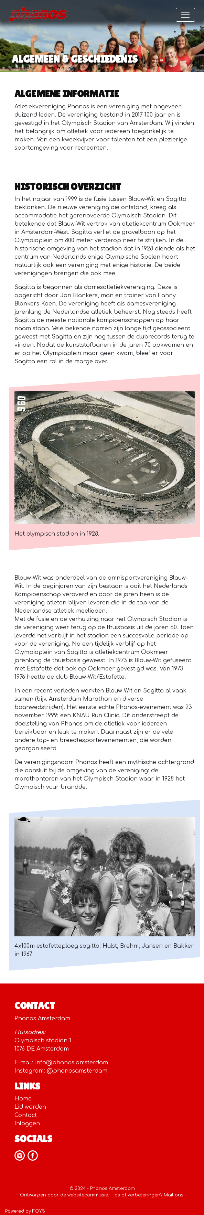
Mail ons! (174, 1195)
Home (23, 1099)
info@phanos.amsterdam (71, 1063)
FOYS (38, 1211)
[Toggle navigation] (185, 15)
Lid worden (30, 1107)
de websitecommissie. (84, 1195)
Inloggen (27, 1123)
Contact (25, 1115)
